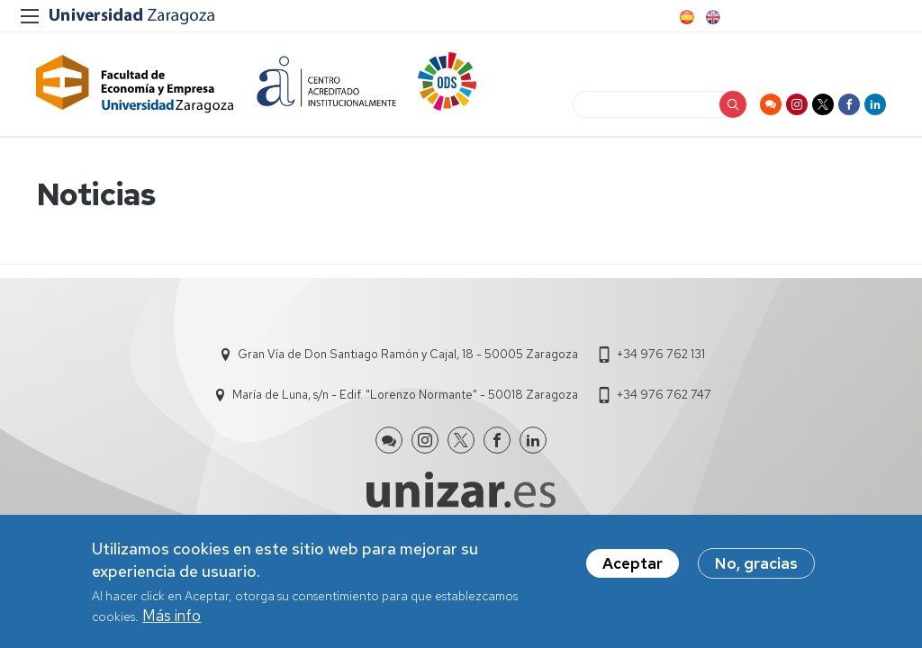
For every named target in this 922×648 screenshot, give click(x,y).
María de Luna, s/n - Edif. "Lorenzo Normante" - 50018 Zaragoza (405, 394)
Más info (171, 617)
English (711, 17)
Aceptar (632, 565)
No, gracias (756, 565)
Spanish (685, 17)
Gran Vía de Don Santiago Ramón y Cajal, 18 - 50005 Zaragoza (408, 354)
